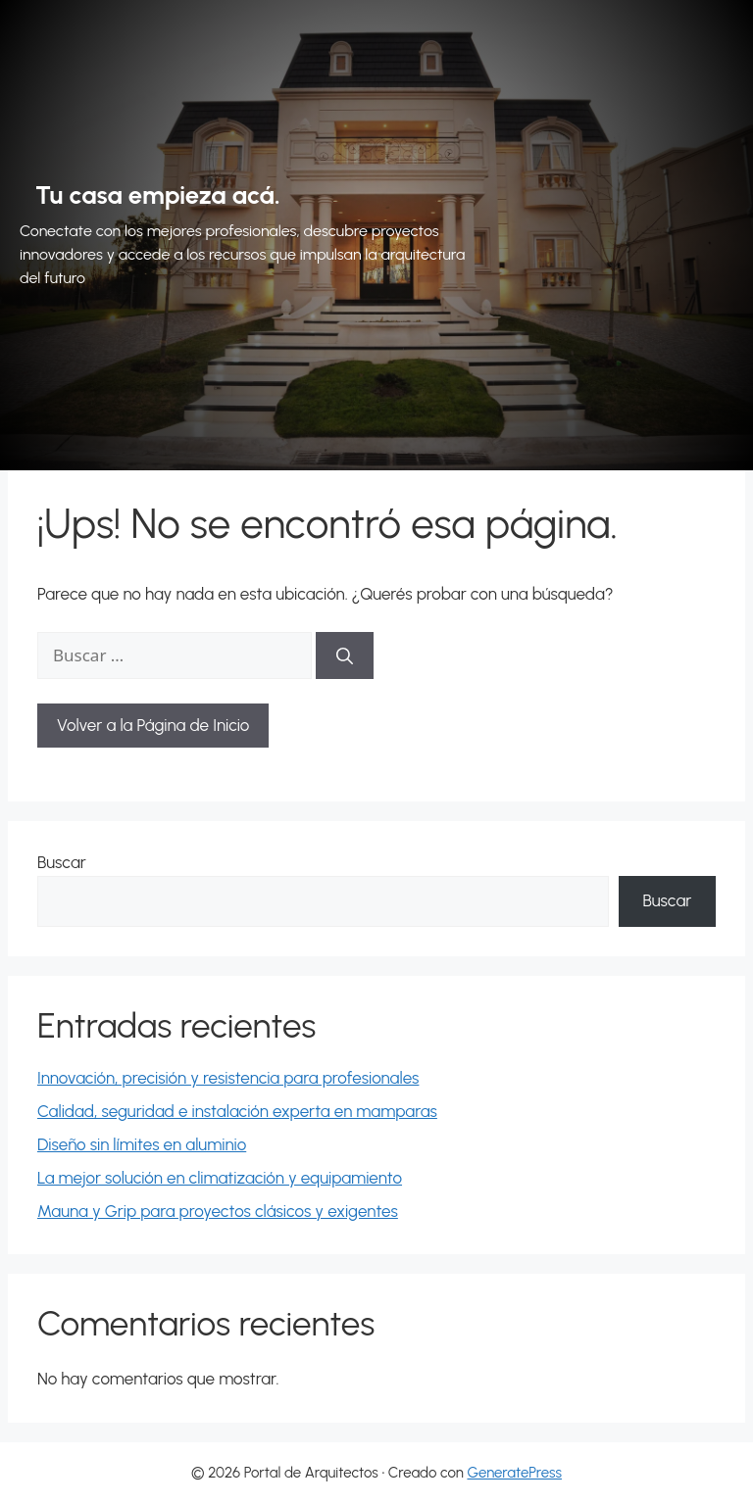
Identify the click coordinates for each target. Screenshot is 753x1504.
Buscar (61, 862)
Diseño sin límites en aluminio (141, 1144)
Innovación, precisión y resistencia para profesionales (228, 1078)
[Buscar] (345, 655)
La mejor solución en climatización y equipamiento (219, 1178)
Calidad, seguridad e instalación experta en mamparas (237, 1111)
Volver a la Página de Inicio (153, 725)
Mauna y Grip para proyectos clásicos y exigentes (217, 1211)
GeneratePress (514, 1472)
